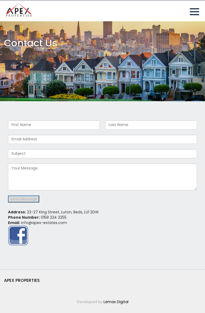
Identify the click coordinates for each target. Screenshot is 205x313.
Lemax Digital (116, 301)
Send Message (23, 199)
